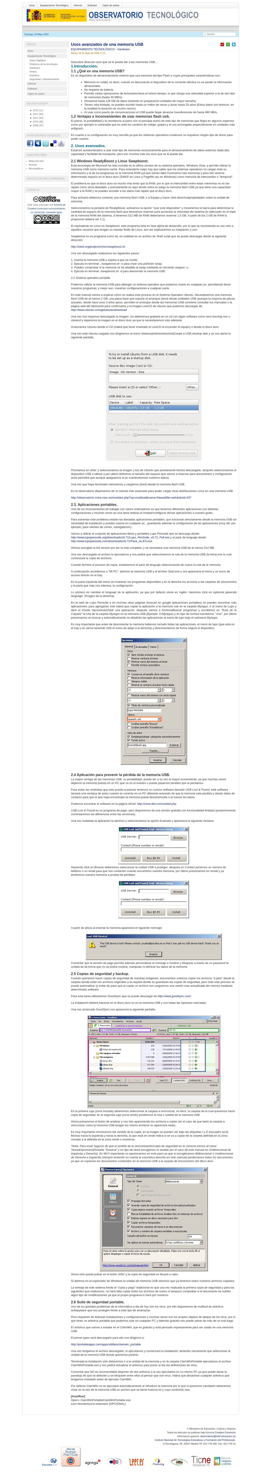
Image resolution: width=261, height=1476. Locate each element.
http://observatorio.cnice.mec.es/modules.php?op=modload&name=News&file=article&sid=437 (131, 497)
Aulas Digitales (38, 60)
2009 (34, 125)
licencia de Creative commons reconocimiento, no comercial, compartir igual (46, 208)
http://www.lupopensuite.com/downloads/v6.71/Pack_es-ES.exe (111, 541)
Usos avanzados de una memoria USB (107, 44)
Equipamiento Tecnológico (54, 5)
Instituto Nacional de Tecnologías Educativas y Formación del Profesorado (195, 1440)
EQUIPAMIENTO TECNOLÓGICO (93, 49)
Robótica (34, 75)
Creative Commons (225, 1432)
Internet (78, 5)
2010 (34, 121)
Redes (33, 71)
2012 (34, 114)
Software (92, 5)
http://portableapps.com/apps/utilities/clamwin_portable (106, 1344)
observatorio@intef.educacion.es (218, 1436)
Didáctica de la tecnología (44, 64)
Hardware (123, 49)
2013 (34, 110)
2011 (34, 118)
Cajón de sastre (110, 5)
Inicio (32, 5)
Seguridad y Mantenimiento (44, 79)
